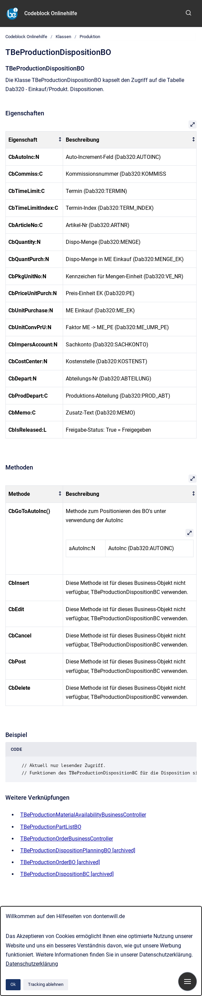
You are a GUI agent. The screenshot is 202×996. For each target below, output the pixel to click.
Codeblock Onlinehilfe (50, 13)
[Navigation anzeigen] (187, 981)
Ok (13, 984)
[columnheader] (34, 139)
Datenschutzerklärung (32, 964)
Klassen (63, 36)
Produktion (90, 36)
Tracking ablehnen (45, 984)
